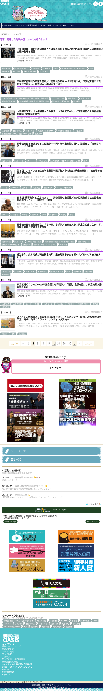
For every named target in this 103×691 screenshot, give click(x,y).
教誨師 (4, 334)
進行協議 (16, 71)
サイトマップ (36, 682)
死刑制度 (45, 626)
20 (64, 343)
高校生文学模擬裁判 (64, 187)
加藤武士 (35, 214)
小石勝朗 (46, 68)
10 (58, 343)
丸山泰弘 (14, 214)
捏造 (56, 68)
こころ (4, 187)
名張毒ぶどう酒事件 (46, 130)
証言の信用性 (83, 304)
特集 (17, 25)
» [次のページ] (79, 343)
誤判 (85, 160)
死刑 (91, 68)
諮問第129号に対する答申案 (45, 244)
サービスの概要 (10, 521)
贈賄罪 (95, 304)
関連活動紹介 (33, 25)
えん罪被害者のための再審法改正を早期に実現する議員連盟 (25, 98)
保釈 (27, 304)
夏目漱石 (25, 187)
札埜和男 (36, 187)
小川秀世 (35, 68)
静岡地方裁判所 (30, 71)
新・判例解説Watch (12, 626)
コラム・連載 (8, 651)
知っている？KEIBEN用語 (13, 659)
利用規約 (26, 682)
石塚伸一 (53, 214)
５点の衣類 (44, 71)
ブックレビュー (59, 25)
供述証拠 (18, 271)
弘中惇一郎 (48, 304)
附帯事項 (63, 244)
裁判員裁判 (57, 626)
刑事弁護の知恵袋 (10, 661)
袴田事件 (5, 71)
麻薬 (71, 214)
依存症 (24, 214)
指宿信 (74, 620)
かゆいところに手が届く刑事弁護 (17, 664)
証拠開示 (77, 101)
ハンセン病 (6, 271)
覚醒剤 (63, 214)
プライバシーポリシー (11, 682)
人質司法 (5, 304)
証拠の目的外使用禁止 (61, 101)
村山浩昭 (60, 304)
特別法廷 (88, 271)
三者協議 (5, 130)
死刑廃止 (22, 334)
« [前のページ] (23, 343)
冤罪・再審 (6, 68)
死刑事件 (34, 626)
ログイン (88, 4)
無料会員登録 (77, 4)
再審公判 (53, 620)
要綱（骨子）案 (84, 241)
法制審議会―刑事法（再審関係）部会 (34, 101)
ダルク (4, 214)
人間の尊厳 (17, 304)
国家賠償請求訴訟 (21, 68)
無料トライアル (92, 521)
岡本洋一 (30, 160)
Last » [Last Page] (88, 343)
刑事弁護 (54, 623)
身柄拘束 (5, 307)
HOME (4, 25)
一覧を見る (93, 504)
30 (69, 343)
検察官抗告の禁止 (9, 101)
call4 (95, 620)
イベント (7, 623)
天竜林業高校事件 (64, 130)
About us (6, 669)
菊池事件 (5, 274)
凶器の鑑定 (42, 271)
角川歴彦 (71, 304)
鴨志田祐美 (41, 620)
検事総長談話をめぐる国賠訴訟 (73, 68)
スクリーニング (58, 98)
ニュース (6, 656)
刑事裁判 (14, 187)
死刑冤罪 (77, 271)
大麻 (44, 214)
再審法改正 (72, 98)
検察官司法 (42, 160)
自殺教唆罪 (48, 187)
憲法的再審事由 (57, 271)
